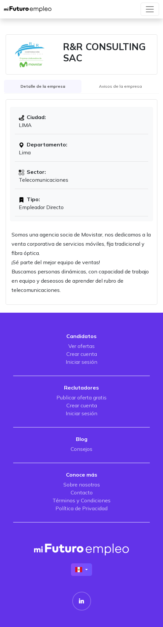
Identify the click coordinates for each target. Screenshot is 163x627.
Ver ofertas (81, 346)
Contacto (82, 492)
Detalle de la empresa (42, 86)
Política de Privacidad (81, 508)
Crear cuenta (81, 354)
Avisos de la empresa (120, 86)
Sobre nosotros (81, 484)
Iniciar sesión (81, 362)
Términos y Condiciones (81, 500)
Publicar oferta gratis (81, 397)
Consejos (81, 449)
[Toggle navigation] (150, 9)
